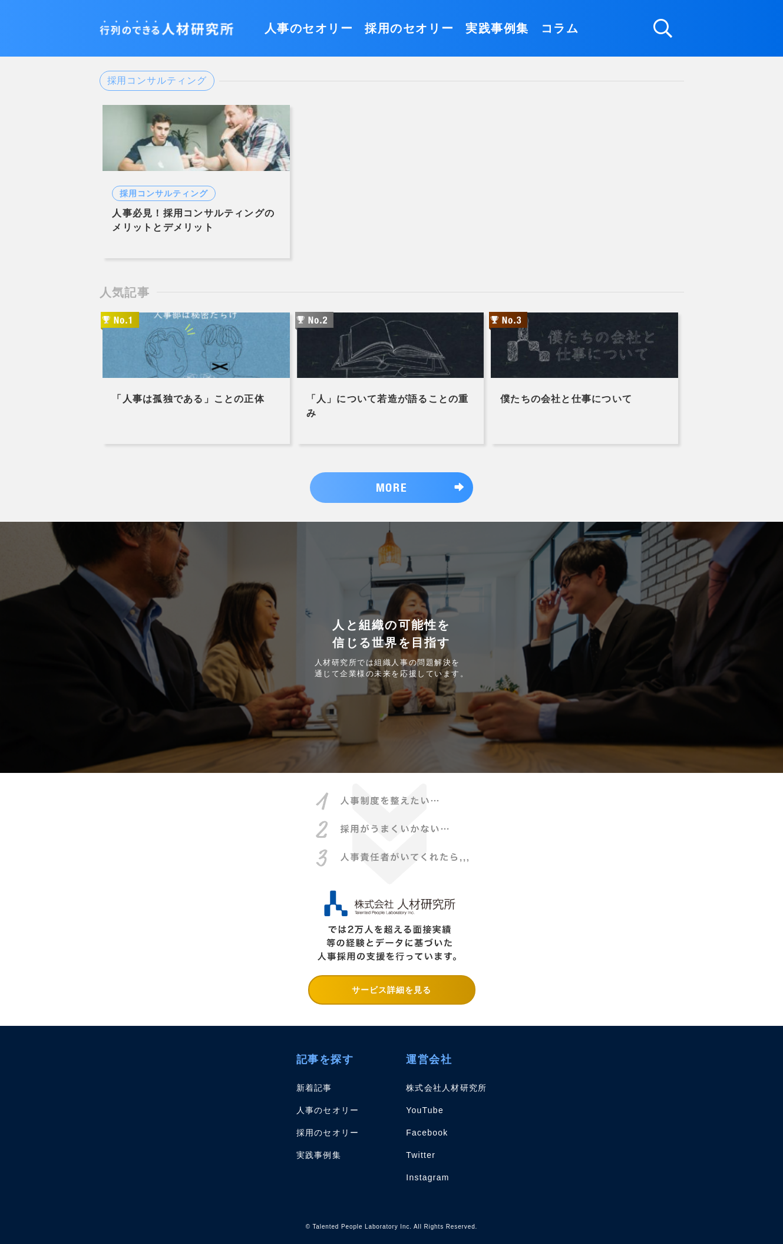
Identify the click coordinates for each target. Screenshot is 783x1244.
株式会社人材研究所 (446, 1088)
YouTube (425, 1110)
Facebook (427, 1132)
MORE (391, 487)
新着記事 (314, 1088)
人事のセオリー (309, 28)
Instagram (427, 1177)
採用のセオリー (409, 28)
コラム (560, 28)
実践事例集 (497, 28)
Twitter (420, 1155)
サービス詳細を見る (392, 990)
